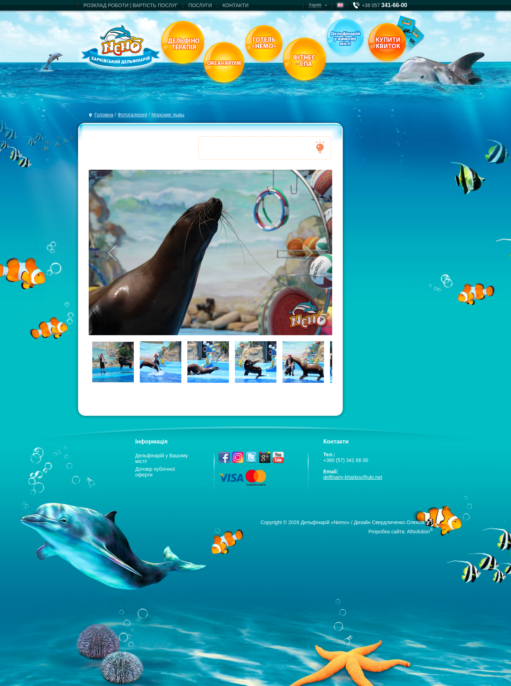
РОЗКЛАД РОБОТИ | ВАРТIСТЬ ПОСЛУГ (130, 5)
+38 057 (384, 5)
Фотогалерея (132, 115)
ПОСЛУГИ (200, 5)
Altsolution (418, 531)
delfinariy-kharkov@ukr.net (352, 477)
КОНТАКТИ (235, 5)
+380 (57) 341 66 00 (345, 460)
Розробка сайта (386, 531)
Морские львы (167, 115)
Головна (103, 115)
